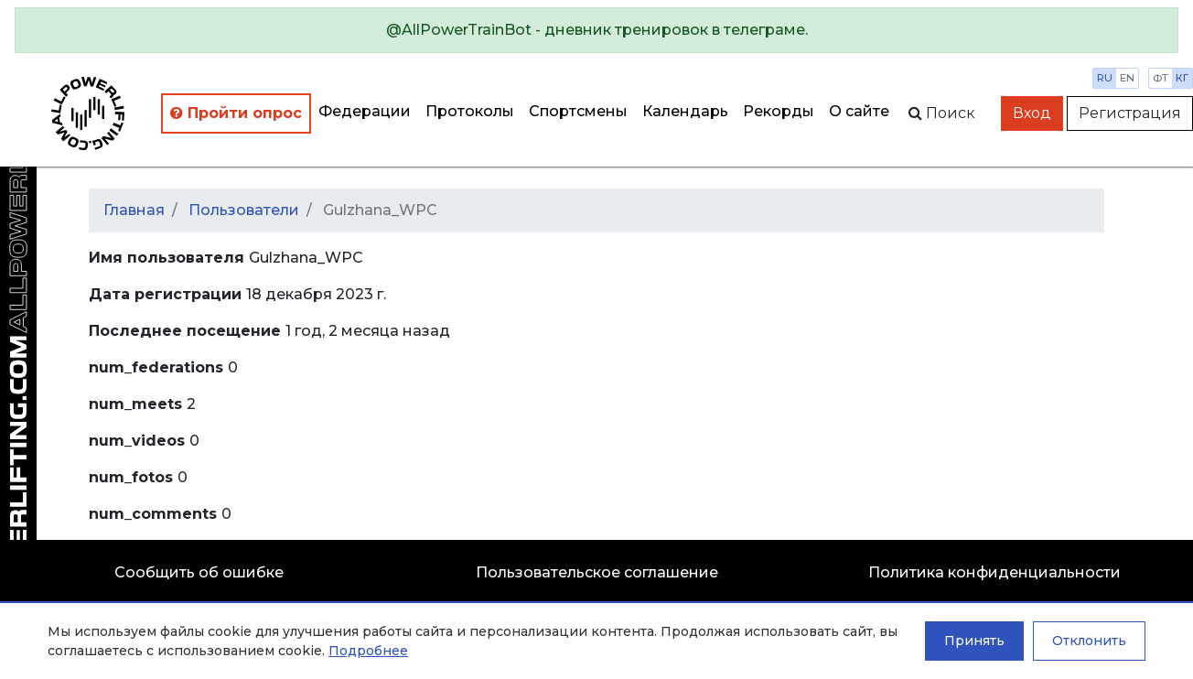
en (1127, 77)
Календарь (685, 111)
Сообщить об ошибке (199, 572)
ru (1104, 77)
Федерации (364, 111)
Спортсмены (578, 111)
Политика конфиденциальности (994, 572)
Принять (974, 640)
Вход (1032, 113)
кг (1182, 77)
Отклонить (1089, 640)
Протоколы (469, 111)
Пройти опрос (236, 113)
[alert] (596, 30)
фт (1160, 77)
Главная (134, 210)
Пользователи (243, 210)
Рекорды (778, 111)
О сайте (859, 111)
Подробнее (368, 650)
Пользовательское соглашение (597, 572)
